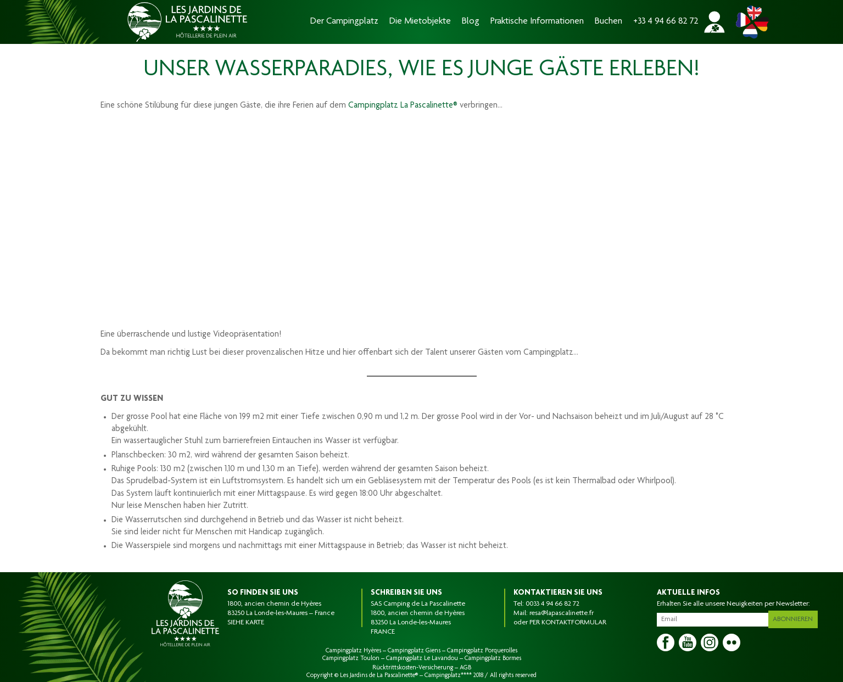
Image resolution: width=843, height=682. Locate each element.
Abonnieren (797, 617)
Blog (470, 21)
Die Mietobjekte (420, 21)
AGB (465, 667)
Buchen (608, 21)
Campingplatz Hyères (353, 650)
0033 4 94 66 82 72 (552, 604)
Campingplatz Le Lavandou (422, 658)
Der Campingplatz (344, 21)
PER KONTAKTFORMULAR (567, 623)
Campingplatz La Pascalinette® (402, 106)
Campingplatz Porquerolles (482, 650)
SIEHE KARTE (245, 623)
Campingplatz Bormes (493, 658)
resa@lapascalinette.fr (561, 613)
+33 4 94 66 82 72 (666, 21)
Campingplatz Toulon (350, 658)
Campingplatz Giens (414, 650)
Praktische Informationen (537, 21)
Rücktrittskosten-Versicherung (412, 667)
